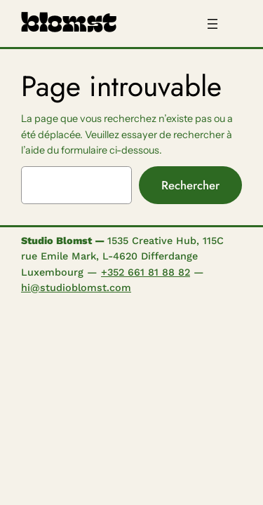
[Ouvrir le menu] (212, 23)
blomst (68, 23)
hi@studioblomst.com (76, 287)
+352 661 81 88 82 (145, 272)
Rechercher (190, 185)
